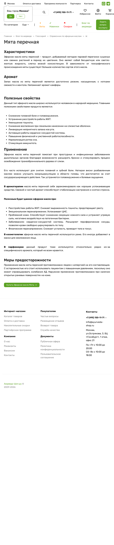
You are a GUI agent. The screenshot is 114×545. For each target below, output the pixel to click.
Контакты (89, 3)
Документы (47, 336)
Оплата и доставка (32, 3)
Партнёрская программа (17, 330)
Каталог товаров (13, 316)
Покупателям (48, 311)
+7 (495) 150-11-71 (62, 12)
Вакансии (9, 350)
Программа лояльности (55, 3)
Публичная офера (50, 341)
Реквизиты (10, 346)
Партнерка (75, 3)
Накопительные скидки (17, 325)
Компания (9, 336)
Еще (24, 24)
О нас (7, 341)
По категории (11, 24)
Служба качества (50, 330)
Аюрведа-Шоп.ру (13, 384)
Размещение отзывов (52, 321)
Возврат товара (49, 325)
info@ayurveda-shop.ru (94, 324)
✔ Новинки (54, 25)
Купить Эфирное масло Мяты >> (21, 285)
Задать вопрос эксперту (103, 25)
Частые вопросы (49, 316)
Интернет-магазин (14, 311)
